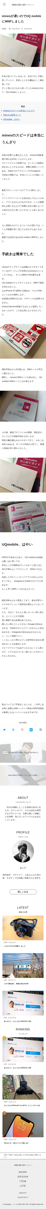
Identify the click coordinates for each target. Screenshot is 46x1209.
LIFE (23, 1186)
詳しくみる (23, 892)
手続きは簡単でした (12, 115)
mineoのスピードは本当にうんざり (19, 111)
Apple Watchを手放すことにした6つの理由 (22, 775)
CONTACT (23, 1197)
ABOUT (23, 1193)
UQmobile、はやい (11, 119)
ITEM (23, 1181)
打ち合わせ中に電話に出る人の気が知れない (24, 752)
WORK (23, 1172)
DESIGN (23, 1176)
